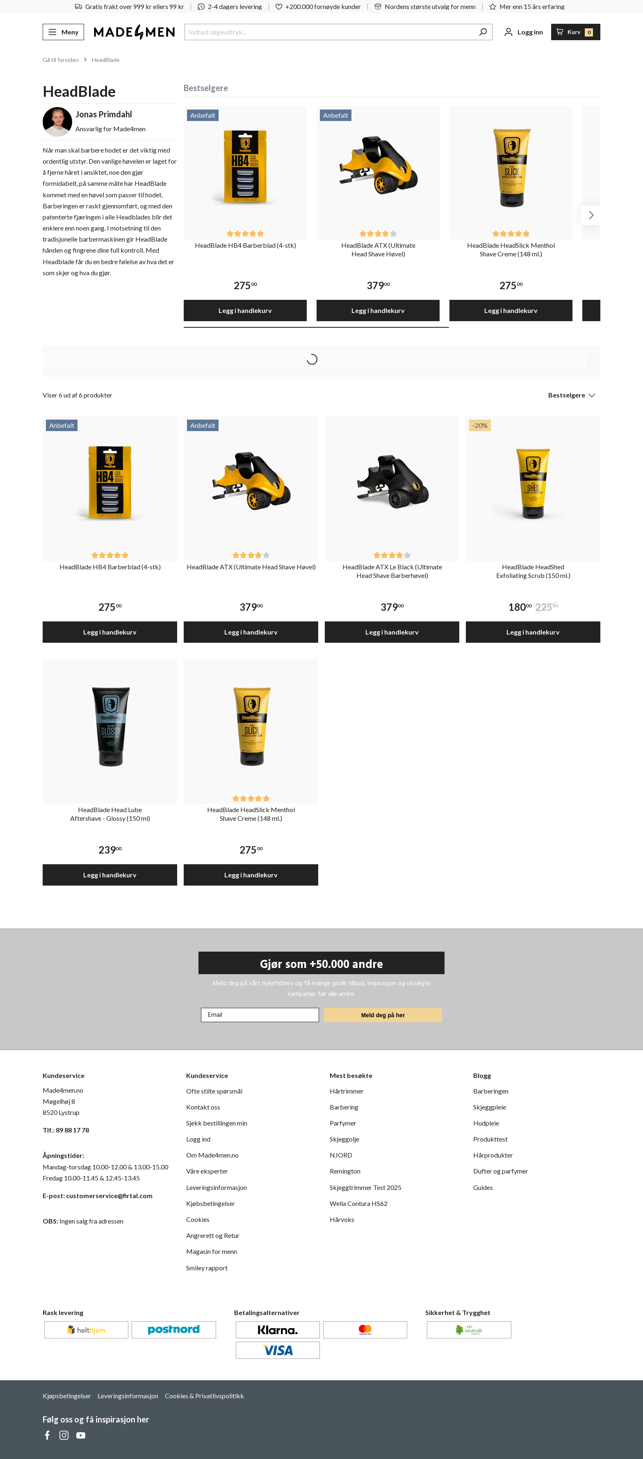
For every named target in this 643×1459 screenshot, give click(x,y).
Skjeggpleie (489, 1107)
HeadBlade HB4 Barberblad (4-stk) (245, 245)
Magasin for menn (211, 1251)
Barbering (344, 1107)
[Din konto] (523, 32)
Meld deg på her (383, 1015)
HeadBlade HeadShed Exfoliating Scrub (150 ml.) (533, 571)
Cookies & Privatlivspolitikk (204, 1396)
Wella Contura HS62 (359, 1203)
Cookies (198, 1219)
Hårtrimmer (347, 1091)
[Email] (260, 1015)
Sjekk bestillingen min (216, 1123)
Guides (483, 1187)
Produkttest (490, 1139)
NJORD (341, 1155)
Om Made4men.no (212, 1155)
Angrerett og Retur (212, 1235)
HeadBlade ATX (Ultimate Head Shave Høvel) (378, 249)
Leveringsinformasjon (216, 1187)
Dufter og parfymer (500, 1171)
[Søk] (483, 32)
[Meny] (63, 32)
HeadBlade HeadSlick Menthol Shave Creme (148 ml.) (511, 249)
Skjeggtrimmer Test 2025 (365, 1187)
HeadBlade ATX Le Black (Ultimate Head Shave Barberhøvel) (392, 571)
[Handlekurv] (576, 32)
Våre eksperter (207, 1171)
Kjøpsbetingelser (67, 1396)
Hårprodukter (493, 1155)
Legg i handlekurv (245, 310)
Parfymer (343, 1123)
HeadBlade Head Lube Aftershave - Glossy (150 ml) (110, 814)
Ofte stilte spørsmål (214, 1091)
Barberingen (490, 1091)
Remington (345, 1171)
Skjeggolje (344, 1139)
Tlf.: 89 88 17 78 (66, 1130)
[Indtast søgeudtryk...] (329, 32)
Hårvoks (342, 1219)
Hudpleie (486, 1123)
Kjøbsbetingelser (210, 1203)
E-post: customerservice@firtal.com (98, 1195)
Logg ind (198, 1139)
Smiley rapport (207, 1268)
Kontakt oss (203, 1107)
